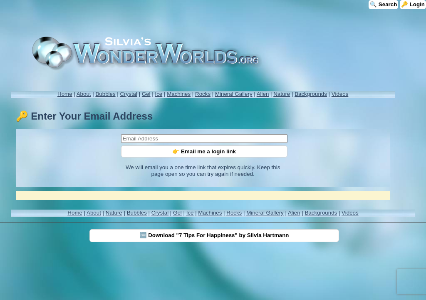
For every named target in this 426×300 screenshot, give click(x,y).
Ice (158, 94)
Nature (281, 94)
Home (64, 94)
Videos (340, 94)
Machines (179, 94)
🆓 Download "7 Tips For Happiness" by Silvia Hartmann (214, 235)
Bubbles (105, 94)
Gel (146, 94)
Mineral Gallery (234, 94)
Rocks (203, 94)
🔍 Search (383, 4)
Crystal (128, 94)
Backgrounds (311, 94)
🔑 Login (413, 4)
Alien (263, 94)
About (84, 94)
